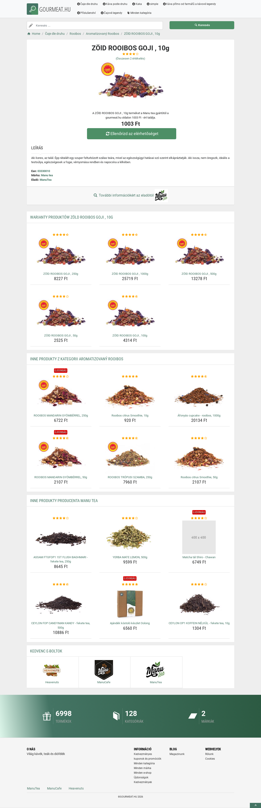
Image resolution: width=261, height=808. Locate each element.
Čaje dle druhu (87, 4)
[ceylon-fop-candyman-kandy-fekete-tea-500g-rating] (60, 584)
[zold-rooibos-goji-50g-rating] (60, 296)
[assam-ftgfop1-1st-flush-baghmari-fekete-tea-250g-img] (60, 537)
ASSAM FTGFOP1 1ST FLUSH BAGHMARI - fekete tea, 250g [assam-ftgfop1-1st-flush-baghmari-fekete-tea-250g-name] (60, 559)
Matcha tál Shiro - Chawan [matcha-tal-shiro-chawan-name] (198, 557)
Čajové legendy (111, 12)
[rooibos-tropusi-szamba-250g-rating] (129, 438)
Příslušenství (86, 12)
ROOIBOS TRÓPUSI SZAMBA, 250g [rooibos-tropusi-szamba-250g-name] (130, 477)
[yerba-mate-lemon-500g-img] (129, 537)
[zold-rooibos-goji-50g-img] (60, 315)
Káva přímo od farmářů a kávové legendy (189, 4)
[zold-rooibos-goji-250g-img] (60, 254)
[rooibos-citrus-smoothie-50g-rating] (199, 438)
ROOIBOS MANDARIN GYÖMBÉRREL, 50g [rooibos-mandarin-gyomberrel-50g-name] (60, 477)
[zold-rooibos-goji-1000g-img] (129, 254)
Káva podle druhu (115, 4)
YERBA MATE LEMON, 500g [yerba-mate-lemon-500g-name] (130, 557)
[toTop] (255, 805)
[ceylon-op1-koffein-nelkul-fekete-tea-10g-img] (199, 603)
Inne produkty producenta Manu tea (64, 500)
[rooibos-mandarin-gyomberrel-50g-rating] (60, 438)
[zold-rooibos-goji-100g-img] (129, 315)
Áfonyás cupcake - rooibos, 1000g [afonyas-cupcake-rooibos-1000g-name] (199, 415)
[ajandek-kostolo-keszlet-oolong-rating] (129, 584)
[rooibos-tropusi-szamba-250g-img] (129, 457)
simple (152, 4)
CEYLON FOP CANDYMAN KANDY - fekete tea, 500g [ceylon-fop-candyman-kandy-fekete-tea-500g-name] (60, 625)
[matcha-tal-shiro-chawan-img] (199, 537)
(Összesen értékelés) (130, 58)
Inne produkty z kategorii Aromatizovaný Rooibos (76, 359)
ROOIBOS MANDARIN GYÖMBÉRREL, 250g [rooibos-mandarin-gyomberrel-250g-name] (61, 415)
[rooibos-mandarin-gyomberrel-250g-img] (60, 395)
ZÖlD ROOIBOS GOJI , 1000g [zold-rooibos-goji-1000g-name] (130, 273)
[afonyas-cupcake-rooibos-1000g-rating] (199, 376)
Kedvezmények (143, 782)
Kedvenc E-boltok (46, 651)
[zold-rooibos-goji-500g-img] (199, 254)
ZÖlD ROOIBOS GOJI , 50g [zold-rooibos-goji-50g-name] (60, 335)
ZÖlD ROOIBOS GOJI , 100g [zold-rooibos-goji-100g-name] (129, 335)
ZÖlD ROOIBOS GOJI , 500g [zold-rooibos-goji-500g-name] (199, 273)
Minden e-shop (142, 772)
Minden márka (142, 768)
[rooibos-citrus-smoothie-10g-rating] (129, 376)
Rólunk (209, 754)
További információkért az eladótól (130, 195)
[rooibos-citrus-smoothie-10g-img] (129, 395)
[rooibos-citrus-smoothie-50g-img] (199, 457)
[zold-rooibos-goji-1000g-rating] (129, 235)
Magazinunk (177, 754)
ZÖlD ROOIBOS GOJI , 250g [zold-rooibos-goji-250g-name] (60, 273)
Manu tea (47, 175)
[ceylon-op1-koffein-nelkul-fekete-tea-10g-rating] (199, 584)
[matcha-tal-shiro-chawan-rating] (199, 518)
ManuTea (46, 179)
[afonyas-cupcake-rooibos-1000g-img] (199, 395)
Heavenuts (76, 788)
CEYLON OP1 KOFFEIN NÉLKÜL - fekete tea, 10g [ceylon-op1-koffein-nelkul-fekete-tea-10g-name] (199, 623)
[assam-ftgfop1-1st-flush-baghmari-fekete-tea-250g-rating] (60, 518)
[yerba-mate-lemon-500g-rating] (129, 518)
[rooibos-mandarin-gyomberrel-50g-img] (60, 457)
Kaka (137, 4)
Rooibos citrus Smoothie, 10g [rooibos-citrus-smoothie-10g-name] (130, 415)
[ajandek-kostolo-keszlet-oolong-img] (129, 603)
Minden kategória (139, 12)
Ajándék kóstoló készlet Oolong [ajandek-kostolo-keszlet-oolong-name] (130, 623)
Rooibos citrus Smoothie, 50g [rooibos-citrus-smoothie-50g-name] (199, 477)
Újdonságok (141, 777)
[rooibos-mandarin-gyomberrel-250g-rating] (60, 376)
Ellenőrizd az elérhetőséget (131, 134)
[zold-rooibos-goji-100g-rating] (129, 296)
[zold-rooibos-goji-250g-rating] (60, 235)
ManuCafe (54, 788)
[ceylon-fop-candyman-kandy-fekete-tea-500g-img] (60, 603)
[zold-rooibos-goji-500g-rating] (199, 235)
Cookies (210, 758)
